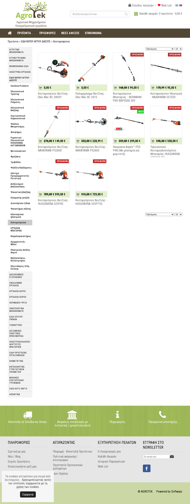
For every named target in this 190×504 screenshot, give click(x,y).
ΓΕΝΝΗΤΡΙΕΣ (15, 325)
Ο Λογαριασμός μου (109, 451)
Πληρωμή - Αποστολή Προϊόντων (72, 451)
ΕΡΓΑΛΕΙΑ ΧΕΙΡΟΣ (17, 297)
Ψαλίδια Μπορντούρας (17, 125)
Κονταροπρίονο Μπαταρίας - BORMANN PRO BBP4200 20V (127, 97)
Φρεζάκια (15, 156)
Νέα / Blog (14, 456)
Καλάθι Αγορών (107, 456)
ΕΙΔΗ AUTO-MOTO (18, 388)
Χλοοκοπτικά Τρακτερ (17, 92)
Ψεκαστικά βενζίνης (21, 192)
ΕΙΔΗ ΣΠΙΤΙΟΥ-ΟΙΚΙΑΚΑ (16, 318)
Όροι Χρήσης (60, 473)
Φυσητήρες (16, 132)
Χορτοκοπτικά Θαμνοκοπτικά (18, 117)
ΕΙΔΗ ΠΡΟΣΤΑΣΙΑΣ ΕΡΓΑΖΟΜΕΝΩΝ (18, 354)
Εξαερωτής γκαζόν (20, 197)
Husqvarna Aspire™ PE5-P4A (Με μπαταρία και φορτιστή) (127, 150)
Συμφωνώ (28, 494)
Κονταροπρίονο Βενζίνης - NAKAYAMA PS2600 (54, 148)
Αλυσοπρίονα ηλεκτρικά (17, 215)
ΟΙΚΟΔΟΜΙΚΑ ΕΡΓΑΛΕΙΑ (15, 284)
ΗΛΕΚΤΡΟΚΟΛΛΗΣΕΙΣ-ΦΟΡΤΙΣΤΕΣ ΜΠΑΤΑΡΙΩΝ (20, 344)
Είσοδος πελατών (141, 5)
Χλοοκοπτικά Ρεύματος (17, 101)
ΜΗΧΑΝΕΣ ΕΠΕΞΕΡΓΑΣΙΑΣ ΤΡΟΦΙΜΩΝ (16, 380)
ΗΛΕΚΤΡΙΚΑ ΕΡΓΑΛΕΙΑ (20, 72)
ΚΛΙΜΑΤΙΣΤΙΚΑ (16, 361)
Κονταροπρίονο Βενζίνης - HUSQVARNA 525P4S (54, 202)
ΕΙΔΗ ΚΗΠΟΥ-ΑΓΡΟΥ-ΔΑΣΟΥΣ (35, 41)
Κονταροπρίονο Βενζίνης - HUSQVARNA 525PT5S (91, 202)
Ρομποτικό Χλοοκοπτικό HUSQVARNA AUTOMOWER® (18, 141)
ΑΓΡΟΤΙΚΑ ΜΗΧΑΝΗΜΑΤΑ (16, 51)
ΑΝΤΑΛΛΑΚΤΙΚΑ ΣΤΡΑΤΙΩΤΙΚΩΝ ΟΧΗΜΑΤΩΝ (16, 369)
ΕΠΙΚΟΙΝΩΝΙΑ (93, 33)
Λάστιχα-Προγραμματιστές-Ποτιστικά (20, 176)
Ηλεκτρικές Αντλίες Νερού (20, 251)
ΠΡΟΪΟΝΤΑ (24, 33)
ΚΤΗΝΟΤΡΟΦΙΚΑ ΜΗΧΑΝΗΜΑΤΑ (17, 59)
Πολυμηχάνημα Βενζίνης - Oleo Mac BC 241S (90, 95)
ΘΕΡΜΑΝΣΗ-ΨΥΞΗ (18, 302)
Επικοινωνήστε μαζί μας (22, 466)
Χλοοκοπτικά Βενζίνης (17, 109)
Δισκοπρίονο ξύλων (20, 203)
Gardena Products (20, 86)
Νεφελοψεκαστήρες (21, 236)
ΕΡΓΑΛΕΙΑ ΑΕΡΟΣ (17, 291)
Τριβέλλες (16, 162)
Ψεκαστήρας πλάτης (21, 209)
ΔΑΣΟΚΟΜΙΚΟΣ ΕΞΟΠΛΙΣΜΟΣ (16, 275)
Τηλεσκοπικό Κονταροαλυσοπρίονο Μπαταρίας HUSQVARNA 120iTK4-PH (165, 152)
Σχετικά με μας (17, 451)
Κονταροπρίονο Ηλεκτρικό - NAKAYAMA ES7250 (166, 95)
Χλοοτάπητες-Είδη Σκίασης (20, 267)
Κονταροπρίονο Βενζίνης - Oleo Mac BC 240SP (54, 95)
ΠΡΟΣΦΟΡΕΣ (47, 33)
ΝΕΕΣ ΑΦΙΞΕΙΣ (70, 33)
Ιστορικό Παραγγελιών (111, 461)
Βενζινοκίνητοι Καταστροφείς (18, 259)
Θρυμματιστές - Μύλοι (18, 243)
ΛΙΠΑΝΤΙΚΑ (14, 394)
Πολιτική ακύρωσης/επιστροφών (65, 458)
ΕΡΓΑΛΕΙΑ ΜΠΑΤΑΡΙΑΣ (16, 229)
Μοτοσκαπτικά (18, 151)
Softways (176, 491)
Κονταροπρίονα (61, 41)
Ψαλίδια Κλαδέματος (21, 167)
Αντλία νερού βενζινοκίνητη (17, 185)
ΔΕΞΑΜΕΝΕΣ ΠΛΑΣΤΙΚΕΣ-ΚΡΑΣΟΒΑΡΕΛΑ (16, 333)
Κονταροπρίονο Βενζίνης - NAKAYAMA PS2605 (91, 148)
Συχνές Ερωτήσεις (19, 461)
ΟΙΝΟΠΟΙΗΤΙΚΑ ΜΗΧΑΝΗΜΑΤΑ (16, 309)
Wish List (165, 5)
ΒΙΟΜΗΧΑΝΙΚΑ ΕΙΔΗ (18, 66)
